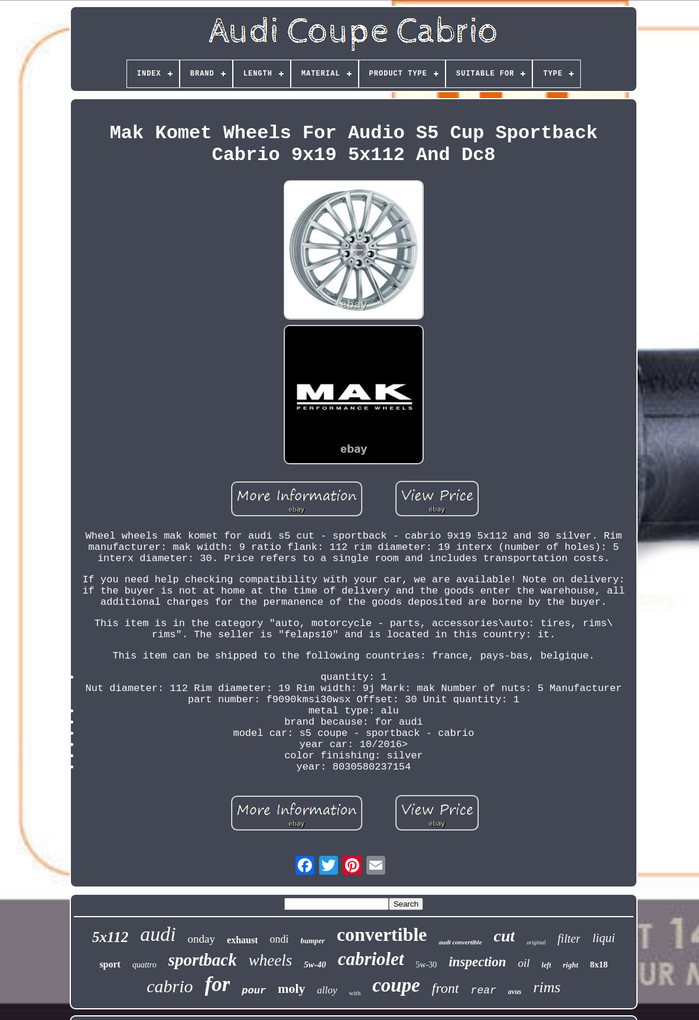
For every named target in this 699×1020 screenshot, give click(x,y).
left (546, 965)
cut (504, 936)
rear (483, 990)
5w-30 (426, 964)
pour (254, 990)
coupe (396, 985)
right (570, 964)
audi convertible (460, 942)
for (217, 984)
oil (524, 963)
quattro (144, 964)
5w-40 (315, 964)
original (535, 942)
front (445, 988)
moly (291, 988)
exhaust (242, 940)
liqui (603, 938)
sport (110, 964)
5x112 (110, 937)
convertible (382, 934)
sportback (202, 959)
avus (515, 992)
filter (569, 938)
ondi (278, 939)
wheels (270, 960)
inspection (477, 961)
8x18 (599, 964)
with (355, 992)
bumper (313, 940)
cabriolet (371, 959)
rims (547, 987)
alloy (327, 990)
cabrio (170, 986)
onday (201, 939)
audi (157, 934)
